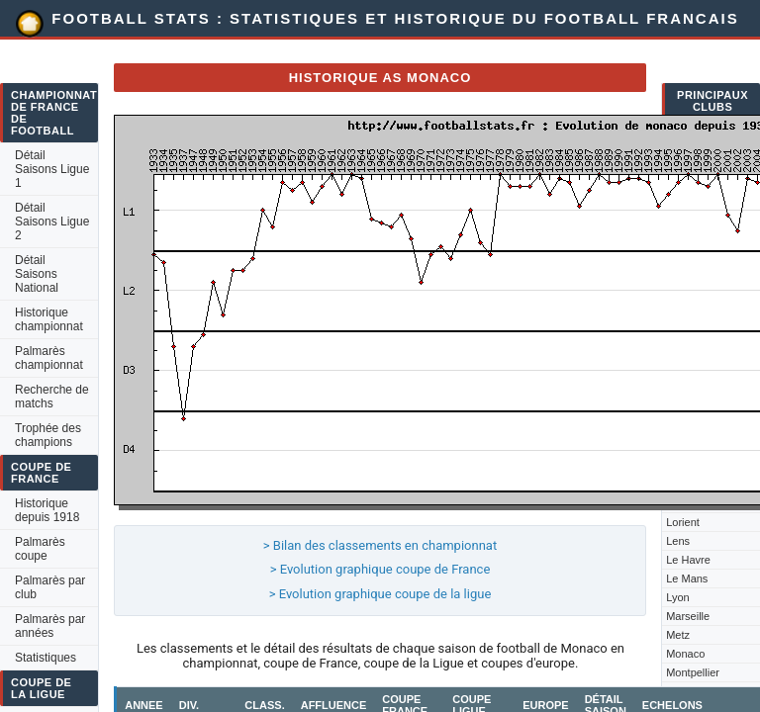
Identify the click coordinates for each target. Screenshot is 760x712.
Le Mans (687, 578)
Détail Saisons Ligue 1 (52, 169)
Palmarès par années (50, 626)
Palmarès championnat (49, 358)
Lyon (677, 597)
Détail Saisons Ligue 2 (52, 221)
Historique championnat (49, 319)
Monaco (685, 654)
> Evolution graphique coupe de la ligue (380, 593)
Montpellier (692, 672)
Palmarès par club (50, 587)
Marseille (688, 616)
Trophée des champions (48, 435)
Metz (678, 635)
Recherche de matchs (52, 396)
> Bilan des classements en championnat (380, 545)
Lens (678, 541)
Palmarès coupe (40, 549)
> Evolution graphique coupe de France (380, 569)
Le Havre (688, 560)
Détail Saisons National (36, 274)
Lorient (683, 522)
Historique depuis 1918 (47, 510)
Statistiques (45, 658)
